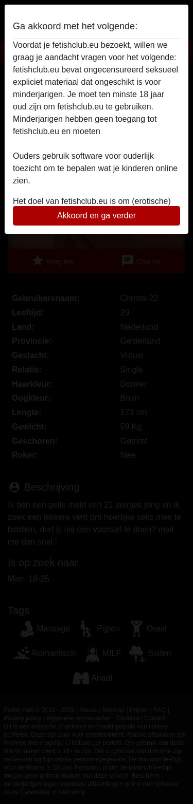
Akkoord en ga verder (96, 215)
